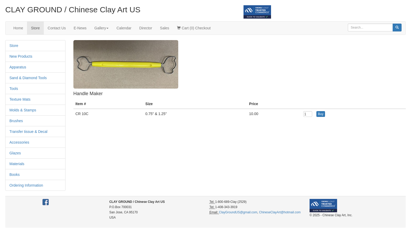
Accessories (19, 142)
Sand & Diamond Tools (28, 78)
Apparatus (17, 67)
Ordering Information (26, 185)
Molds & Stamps (22, 110)
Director (145, 28)
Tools (13, 88)
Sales (164, 28)
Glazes (15, 153)
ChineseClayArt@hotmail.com (280, 212)
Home (18, 28)
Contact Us (57, 28)
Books (14, 174)
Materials (16, 164)
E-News (80, 28)
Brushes (16, 121)
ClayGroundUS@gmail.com (238, 212)
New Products (20, 56)
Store (35, 28)
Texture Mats (19, 99)
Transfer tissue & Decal (28, 131)
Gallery (101, 28)
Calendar (123, 28)
